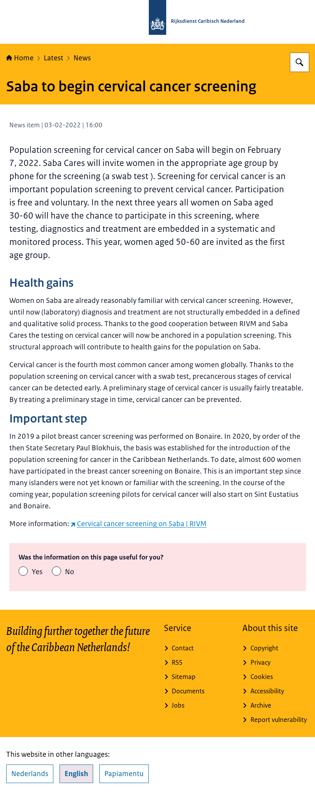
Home (20, 58)
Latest (53, 58)
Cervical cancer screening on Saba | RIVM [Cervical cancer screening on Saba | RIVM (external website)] (139, 523)
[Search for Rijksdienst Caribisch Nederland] (299, 62)
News (82, 58)
